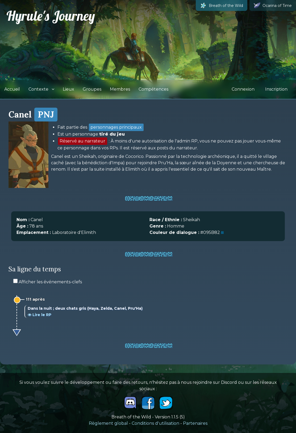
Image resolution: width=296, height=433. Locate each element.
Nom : (23, 219)
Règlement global (108, 423)
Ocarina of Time (273, 5)
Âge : (22, 226)
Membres (120, 89)
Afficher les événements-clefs (47, 281)
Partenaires (195, 423)
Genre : (157, 226)
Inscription (276, 89)
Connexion (243, 89)
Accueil (12, 89)
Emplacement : (34, 232)
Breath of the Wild (221, 5)
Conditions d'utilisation (155, 423)
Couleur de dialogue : (174, 232)
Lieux (68, 89)
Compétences (153, 89)
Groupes (92, 89)
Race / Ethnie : (165, 219)
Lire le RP (39, 314)
